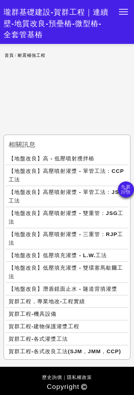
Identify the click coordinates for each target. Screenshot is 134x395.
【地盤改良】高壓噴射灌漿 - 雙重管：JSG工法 (66, 217)
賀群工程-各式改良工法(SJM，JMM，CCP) (65, 351)
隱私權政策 (79, 377)
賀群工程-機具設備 (32, 314)
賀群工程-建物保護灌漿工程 (44, 326)
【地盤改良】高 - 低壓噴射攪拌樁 (51, 158)
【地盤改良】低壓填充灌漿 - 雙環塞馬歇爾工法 (66, 272)
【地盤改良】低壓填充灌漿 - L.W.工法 (58, 255)
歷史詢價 (52, 377)
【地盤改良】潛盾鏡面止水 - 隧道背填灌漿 (63, 289)
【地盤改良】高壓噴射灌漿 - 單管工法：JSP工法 (66, 196)
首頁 (9, 55)
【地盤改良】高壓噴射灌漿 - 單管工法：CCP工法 (66, 175)
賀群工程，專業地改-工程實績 (47, 301)
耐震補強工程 (31, 55)
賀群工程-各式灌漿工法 (38, 339)
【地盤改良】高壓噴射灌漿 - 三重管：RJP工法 (66, 238)
